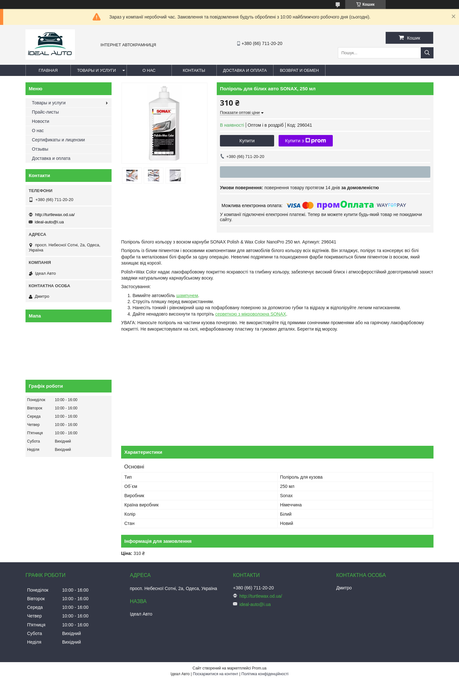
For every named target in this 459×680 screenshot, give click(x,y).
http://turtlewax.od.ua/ (55, 214)
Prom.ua (259, 668)
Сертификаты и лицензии (58, 139)
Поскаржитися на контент (215, 674)
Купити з (305, 141)
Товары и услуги (96, 70)
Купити (247, 140)
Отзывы (40, 149)
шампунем (187, 295)
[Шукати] (427, 52)
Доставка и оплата (245, 70)
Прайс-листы (45, 112)
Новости (40, 121)
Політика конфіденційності (264, 674)
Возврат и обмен (299, 70)
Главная (48, 70)
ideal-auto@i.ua (49, 222)
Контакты (194, 70)
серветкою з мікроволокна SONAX (250, 314)
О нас (149, 70)
